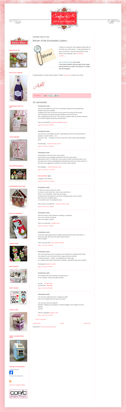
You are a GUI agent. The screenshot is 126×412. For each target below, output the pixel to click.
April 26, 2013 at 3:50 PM (46, 125)
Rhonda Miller (42, 176)
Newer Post (36, 323)
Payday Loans (53, 313)
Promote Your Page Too (16, 376)
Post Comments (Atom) (48, 327)
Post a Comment (41, 319)
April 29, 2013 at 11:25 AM (46, 181)
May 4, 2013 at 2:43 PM (45, 245)
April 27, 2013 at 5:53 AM (45, 146)
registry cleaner (51, 264)
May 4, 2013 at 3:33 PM (45, 288)
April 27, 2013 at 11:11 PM (46, 169)
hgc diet (49, 285)
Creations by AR (14, 369)
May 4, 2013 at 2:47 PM (45, 267)
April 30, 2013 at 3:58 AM (45, 206)
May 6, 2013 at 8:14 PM (45, 315)
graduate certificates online (59, 122)
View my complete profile (17, 385)
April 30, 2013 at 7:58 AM (45, 226)
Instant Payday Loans (54, 143)
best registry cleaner (57, 243)
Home (62, 323)
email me (67, 75)
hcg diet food (48, 283)
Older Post (87, 323)
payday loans (55, 223)
